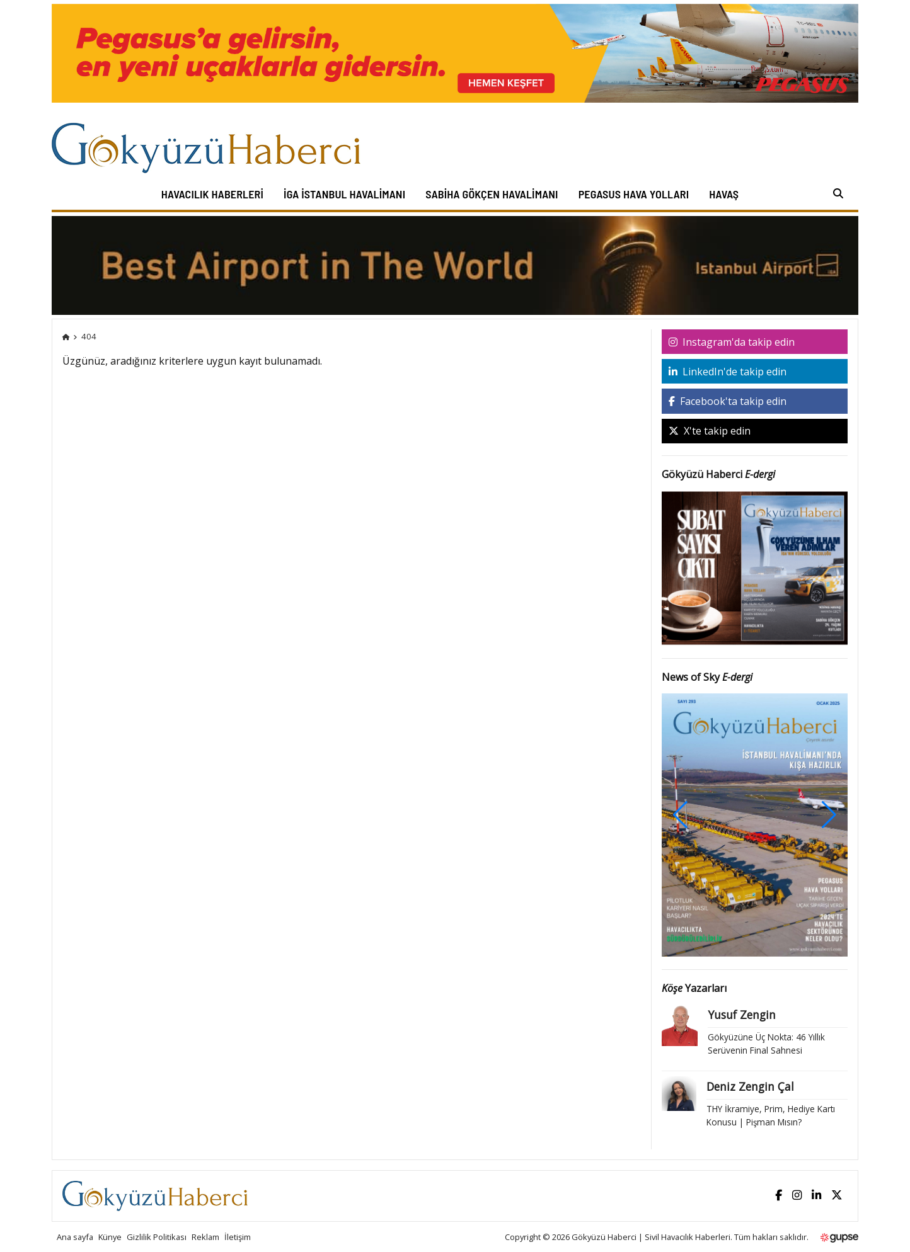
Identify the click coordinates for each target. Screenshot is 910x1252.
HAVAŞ (724, 194)
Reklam (205, 1237)
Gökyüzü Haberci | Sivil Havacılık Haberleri (651, 1237)
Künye (110, 1237)
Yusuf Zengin (742, 1014)
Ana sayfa (75, 1237)
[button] (829, 815)
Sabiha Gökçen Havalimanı (491, 194)
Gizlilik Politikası (157, 1237)
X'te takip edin (710, 431)
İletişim (237, 1237)
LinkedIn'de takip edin (727, 371)
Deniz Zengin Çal (750, 1086)
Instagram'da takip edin (732, 342)
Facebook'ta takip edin (727, 401)
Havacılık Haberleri (212, 194)
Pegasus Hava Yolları (634, 194)
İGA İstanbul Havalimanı (344, 194)
